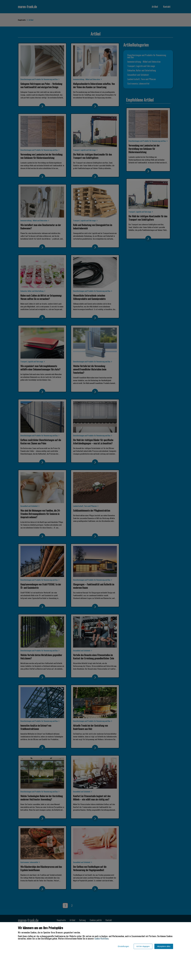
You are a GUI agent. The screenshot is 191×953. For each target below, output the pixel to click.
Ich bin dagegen (143, 946)
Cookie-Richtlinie (101, 938)
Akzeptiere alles (163, 946)
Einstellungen (123, 946)
